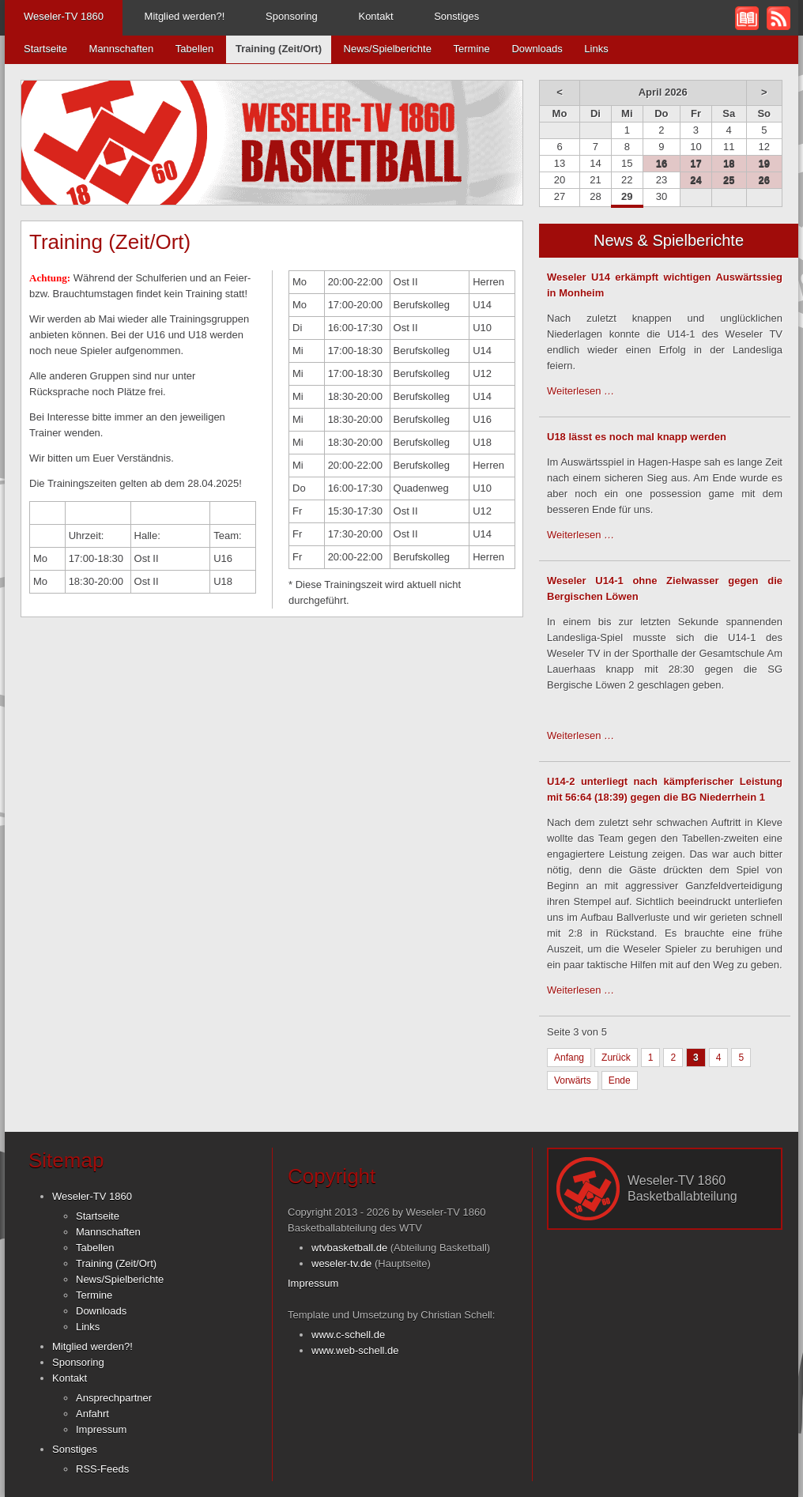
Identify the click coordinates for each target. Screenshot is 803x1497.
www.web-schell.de (355, 1350)
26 (764, 180)
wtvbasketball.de (349, 1248)
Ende (620, 1080)
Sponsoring (292, 16)
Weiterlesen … (580, 391)
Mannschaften (121, 49)
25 (728, 180)
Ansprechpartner (114, 1398)
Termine (472, 49)
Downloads (536, 49)
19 (764, 163)
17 (695, 163)
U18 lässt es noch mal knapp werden (636, 437)
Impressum (101, 1429)
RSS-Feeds (102, 1469)
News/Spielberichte (388, 49)
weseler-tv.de (341, 1263)
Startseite (45, 49)
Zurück (616, 1057)
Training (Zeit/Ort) (116, 1263)
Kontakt (375, 16)
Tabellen (194, 49)
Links (596, 49)
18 (728, 163)
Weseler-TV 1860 (64, 16)
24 (695, 180)
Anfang (569, 1057)
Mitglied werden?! (185, 16)
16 (661, 163)
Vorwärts (572, 1080)
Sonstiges (456, 16)
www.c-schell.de (348, 1335)
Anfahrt (92, 1414)
